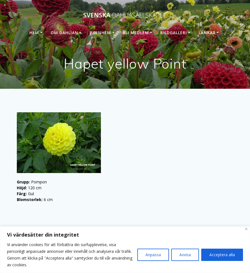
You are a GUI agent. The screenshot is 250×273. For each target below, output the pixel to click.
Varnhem (100, 32)
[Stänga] (246, 229)
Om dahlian (64, 32)
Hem (34, 32)
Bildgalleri (173, 32)
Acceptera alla (222, 254)
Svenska (125, 15)
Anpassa (153, 254)
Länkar (207, 32)
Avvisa (185, 254)
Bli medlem (136, 32)
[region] (125, 249)
